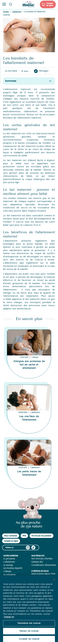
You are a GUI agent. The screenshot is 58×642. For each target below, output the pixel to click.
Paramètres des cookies (29, 626)
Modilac (6, 12)
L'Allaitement (16, 12)
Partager (44, 71)
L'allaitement (35, 412)
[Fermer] (54, 582)
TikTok (33, 548)
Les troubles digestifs (12, 568)
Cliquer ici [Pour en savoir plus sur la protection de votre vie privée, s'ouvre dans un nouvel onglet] (9, 619)
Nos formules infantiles (41, 558)
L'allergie (35, 357)
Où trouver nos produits (41, 535)
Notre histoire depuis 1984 (43, 574)
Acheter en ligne (49, 4)
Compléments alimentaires (43, 565)
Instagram (28, 548)
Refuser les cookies (29, 634)
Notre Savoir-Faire (39, 577)
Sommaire (10, 81)
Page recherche (10, 4)
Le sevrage (8, 565)
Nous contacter (10, 535)
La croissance (9, 574)
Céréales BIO (37, 562)
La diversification (10, 577)
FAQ (24, 535)
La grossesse (9, 558)
